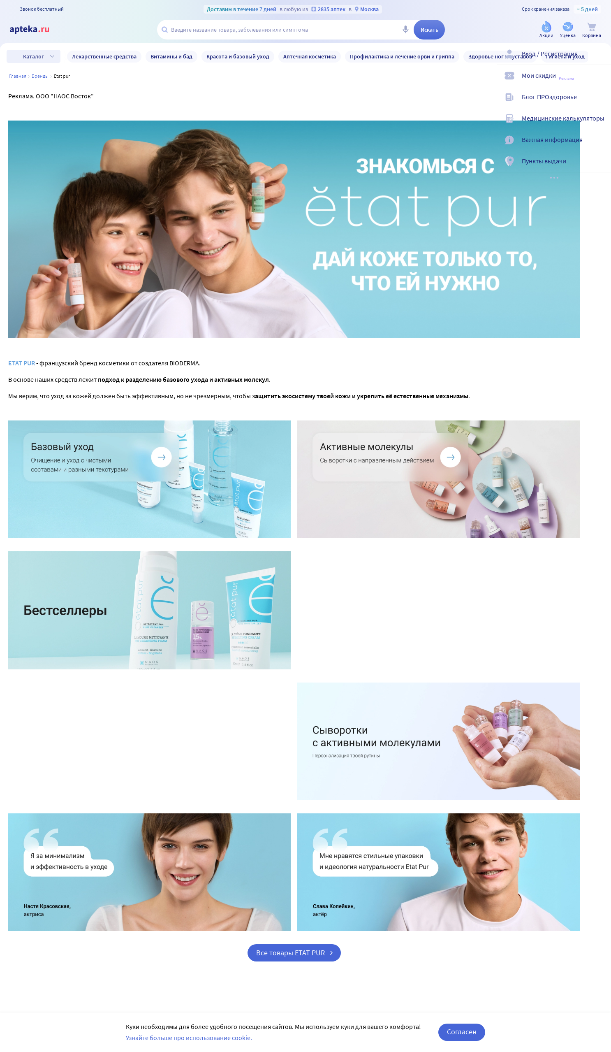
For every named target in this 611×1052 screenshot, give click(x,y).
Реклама (566, 78)
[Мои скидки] (599, 82)
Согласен (462, 1031)
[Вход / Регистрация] (599, 60)
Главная (17, 76)
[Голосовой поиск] (405, 29)
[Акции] (546, 30)
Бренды (40, 76)
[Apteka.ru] (36, 30)
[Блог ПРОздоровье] (599, 103)
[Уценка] (568, 30)
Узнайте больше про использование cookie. (189, 1037)
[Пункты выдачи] (599, 168)
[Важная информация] (599, 146)
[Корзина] (591, 30)
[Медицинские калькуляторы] (599, 125)
